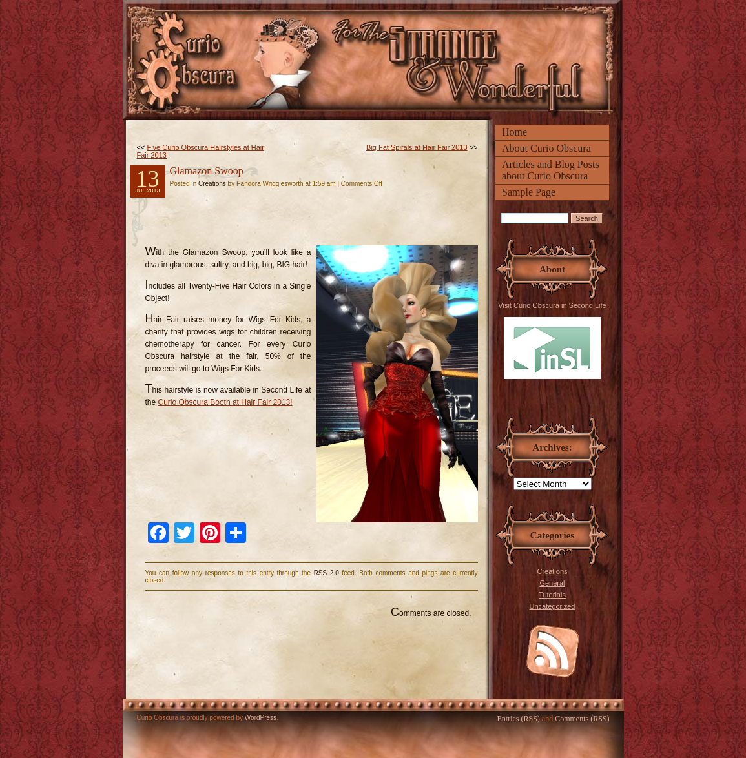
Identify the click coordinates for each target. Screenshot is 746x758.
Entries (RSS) (518, 718)
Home (514, 132)
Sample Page (528, 192)
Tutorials (552, 595)
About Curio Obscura (546, 148)
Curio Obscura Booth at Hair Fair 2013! (225, 402)
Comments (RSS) (582, 718)
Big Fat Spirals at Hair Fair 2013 (417, 147)
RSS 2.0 (326, 573)
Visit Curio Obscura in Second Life (552, 340)
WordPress (260, 717)
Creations (552, 571)
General (552, 583)
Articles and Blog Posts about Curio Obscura (550, 170)
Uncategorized (552, 606)
